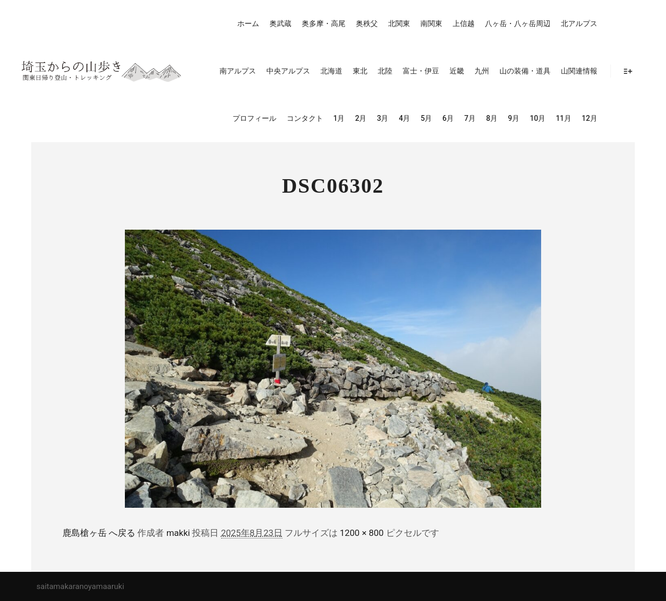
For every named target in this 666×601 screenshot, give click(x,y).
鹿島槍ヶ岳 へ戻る (98, 533)
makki (178, 533)
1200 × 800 (361, 533)
